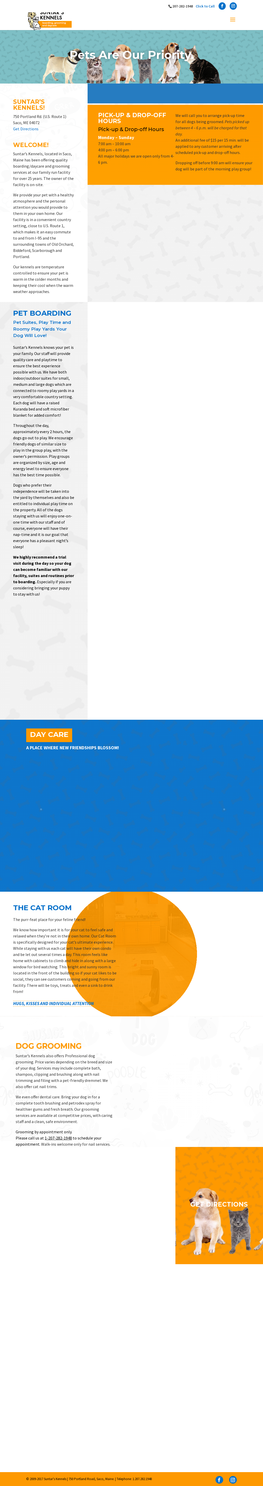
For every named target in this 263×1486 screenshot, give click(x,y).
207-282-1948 (193, 6)
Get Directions (26, 128)
